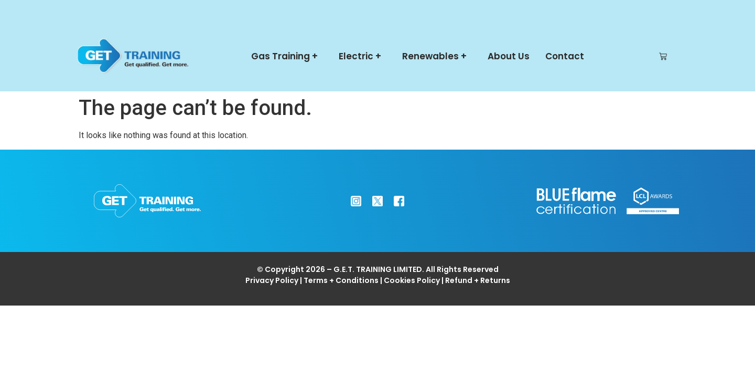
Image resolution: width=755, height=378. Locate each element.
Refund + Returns (477, 280)
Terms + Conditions (341, 280)
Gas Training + (287, 56)
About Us (509, 56)
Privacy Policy (271, 280)
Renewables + (437, 56)
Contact (564, 56)
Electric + (362, 56)
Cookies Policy (412, 280)
